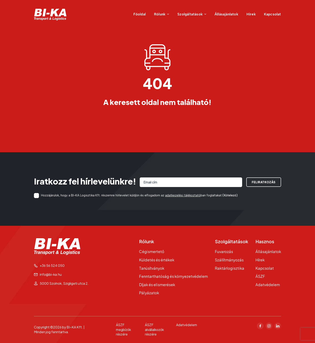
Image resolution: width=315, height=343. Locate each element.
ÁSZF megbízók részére (123, 330)
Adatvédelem (267, 284)
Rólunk (146, 241)
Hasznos (264, 241)
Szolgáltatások (231, 241)
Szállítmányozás (229, 259)
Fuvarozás (224, 251)
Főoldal (139, 14)
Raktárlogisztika (229, 268)
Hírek (251, 14)
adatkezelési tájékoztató (182, 195)
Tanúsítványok (151, 268)
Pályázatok (149, 292)
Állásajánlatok (226, 14)
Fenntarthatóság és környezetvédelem (173, 276)
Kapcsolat (272, 14)
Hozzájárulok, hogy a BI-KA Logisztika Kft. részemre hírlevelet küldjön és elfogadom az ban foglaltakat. (139, 195)
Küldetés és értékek (156, 259)
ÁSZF (260, 276)
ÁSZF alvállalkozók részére (154, 330)
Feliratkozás (264, 182)
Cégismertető (151, 251)
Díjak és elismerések (157, 284)
